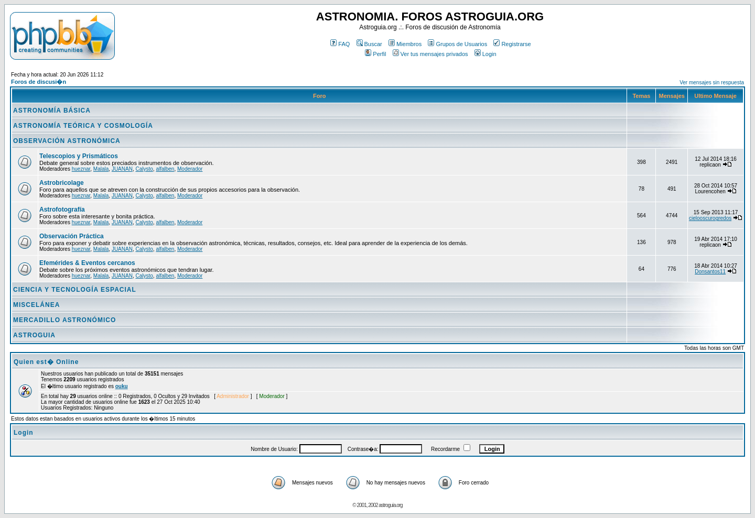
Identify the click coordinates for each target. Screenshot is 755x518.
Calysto (144, 169)
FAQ (340, 44)
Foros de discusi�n (38, 82)
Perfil (375, 54)
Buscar (369, 44)
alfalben (165, 169)
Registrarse (512, 44)
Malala (101, 169)
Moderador (189, 169)
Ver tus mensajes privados (430, 54)
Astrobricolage (61, 182)
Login (485, 54)
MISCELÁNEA (36, 304)
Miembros (405, 44)
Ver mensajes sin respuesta (712, 82)
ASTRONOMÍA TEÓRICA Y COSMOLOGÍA (83, 125)
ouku (121, 386)
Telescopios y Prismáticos (78, 156)
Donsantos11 (710, 271)
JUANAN (122, 169)
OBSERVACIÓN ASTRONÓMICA (67, 141)
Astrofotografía (62, 209)
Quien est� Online (46, 362)
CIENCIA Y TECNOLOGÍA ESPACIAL (74, 289)
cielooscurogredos (710, 218)
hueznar (81, 169)
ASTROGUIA (34, 335)
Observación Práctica (71, 236)
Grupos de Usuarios (457, 44)
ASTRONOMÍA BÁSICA (52, 110)
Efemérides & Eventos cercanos (87, 263)
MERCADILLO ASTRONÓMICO (64, 320)
